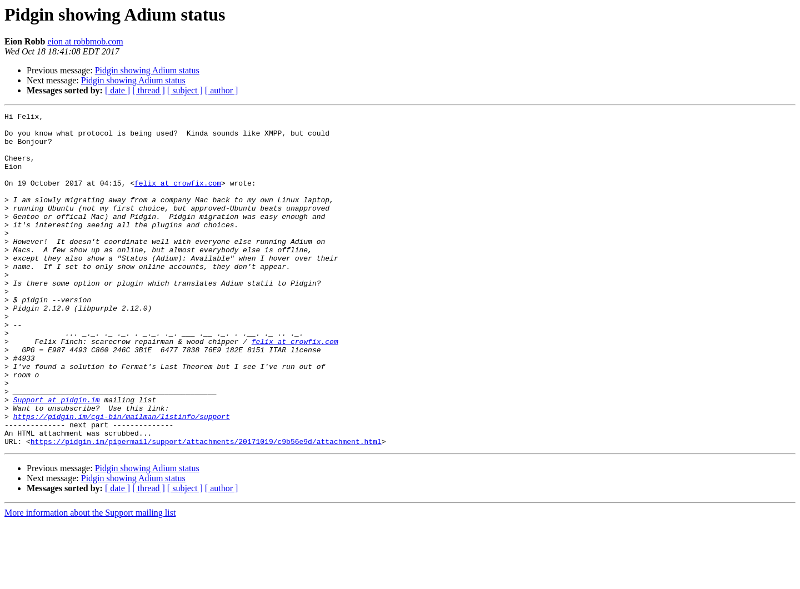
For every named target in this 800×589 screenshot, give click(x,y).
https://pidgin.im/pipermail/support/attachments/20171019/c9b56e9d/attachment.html (206, 508)
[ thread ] (148, 90)
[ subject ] (185, 90)
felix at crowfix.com (177, 198)
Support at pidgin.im (56, 458)
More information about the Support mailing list (90, 579)
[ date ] (117, 90)
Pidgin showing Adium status (147, 70)
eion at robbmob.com (85, 41)
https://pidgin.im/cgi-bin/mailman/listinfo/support (121, 478)
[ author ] (221, 90)
